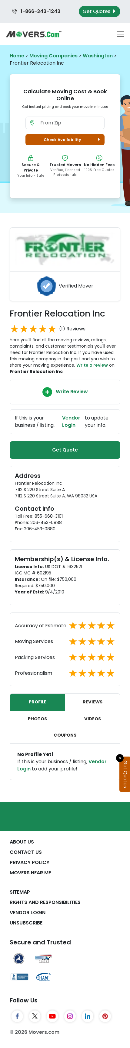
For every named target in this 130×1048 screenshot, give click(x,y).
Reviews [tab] (92, 702)
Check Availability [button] (73, 140)
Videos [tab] (92, 719)
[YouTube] (52, 1016)
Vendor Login (27, 912)
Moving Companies (53, 55)
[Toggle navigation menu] (120, 34)
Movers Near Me (30, 872)
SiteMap (20, 892)
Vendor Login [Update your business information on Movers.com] (71, 421)
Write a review (92, 365)
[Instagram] (70, 1016)
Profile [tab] (37, 702)
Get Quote (65, 449)
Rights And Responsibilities (45, 902)
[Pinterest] (105, 1016)
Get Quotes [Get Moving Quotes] (99, 11)
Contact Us (26, 852)
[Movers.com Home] (33, 34)
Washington (98, 55)
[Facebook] (17, 1016)
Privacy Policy (29, 862)
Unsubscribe (26, 922)
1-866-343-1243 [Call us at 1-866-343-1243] (36, 11)
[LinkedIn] (87, 1016)
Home (17, 55)
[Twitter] (34, 1016)
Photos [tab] (37, 719)
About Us (22, 841)
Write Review (65, 392)
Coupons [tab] (65, 735)
